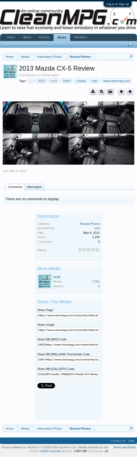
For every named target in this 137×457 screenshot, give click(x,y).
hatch (65, 80)
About (27, 37)
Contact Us (118, 440)
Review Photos (90, 223)
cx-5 (53, 80)
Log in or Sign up (117, 4)
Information (34, 186)
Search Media (14, 44)
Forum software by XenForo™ (39, 447)
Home (11, 37)
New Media (36, 44)
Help (131, 440)
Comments (15, 186)
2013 (41, 80)
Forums (44, 37)
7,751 (96, 281)
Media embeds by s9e (94, 447)
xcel (5, 170)
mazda (80, 80)
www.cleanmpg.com (116, 80)
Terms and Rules (124, 447)
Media (62, 37)
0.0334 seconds (50, 451)
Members (81, 37)
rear (93, 80)
